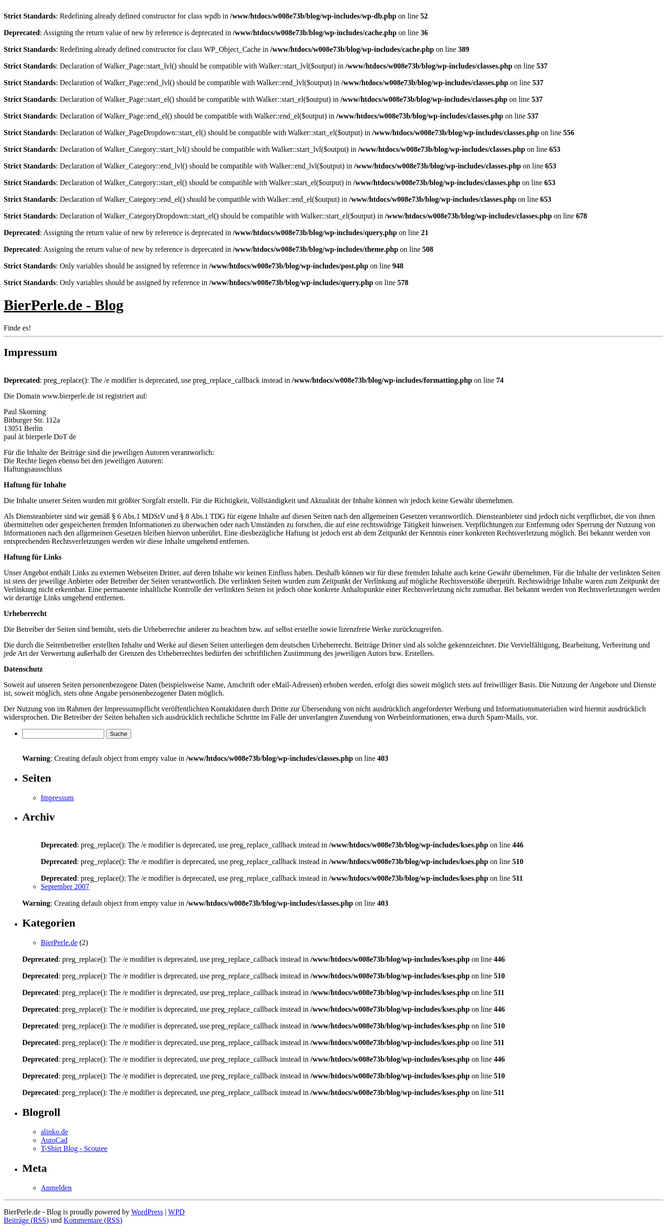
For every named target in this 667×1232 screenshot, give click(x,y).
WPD (176, 1212)
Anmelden (56, 1188)
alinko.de (54, 1132)
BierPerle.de (59, 942)
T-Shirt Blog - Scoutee (74, 1148)
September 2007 (65, 886)
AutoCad (54, 1140)
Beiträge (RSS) (26, 1220)
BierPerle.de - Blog (64, 305)
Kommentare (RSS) (92, 1220)
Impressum (57, 798)
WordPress (147, 1212)
